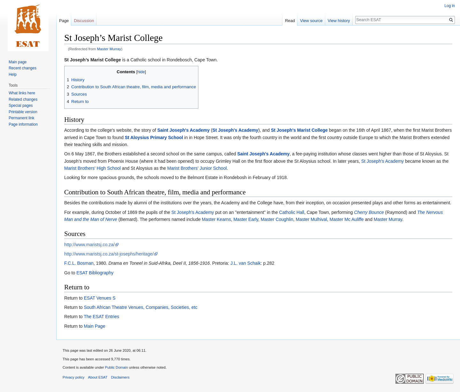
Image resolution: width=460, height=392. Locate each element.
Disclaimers (120, 377)
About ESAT (98, 377)
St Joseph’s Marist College (92, 59)
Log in (449, 6)
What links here (22, 93)
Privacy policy (73, 377)
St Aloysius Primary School (154, 137)
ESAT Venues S (99, 298)
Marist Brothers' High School (92, 168)
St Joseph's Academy (235, 130)
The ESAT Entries (101, 316)
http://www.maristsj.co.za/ (89, 244)
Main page (18, 62)
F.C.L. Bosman (79, 263)
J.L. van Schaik (245, 263)
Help (13, 74)
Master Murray (109, 49)
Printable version (23, 112)
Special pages (21, 105)
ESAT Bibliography (94, 272)
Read (290, 20)
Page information (23, 124)
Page (64, 20)
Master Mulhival (311, 219)
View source (311, 20)
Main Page (94, 326)
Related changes (23, 99)
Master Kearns (216, 219)
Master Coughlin (277, 219)
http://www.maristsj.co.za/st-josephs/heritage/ (109, 253)
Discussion (84, 20)
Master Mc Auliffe (347, 219)
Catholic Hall (291, 212)
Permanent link (21, 118)
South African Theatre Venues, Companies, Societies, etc (140, 307)
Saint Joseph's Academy (183, 130)
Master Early (246, 219)
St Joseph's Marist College (299, 130)
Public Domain (116, 367)
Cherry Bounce (369, 212)
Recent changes (22, 68)
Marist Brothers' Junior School (197, 168)
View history (339, 20)
